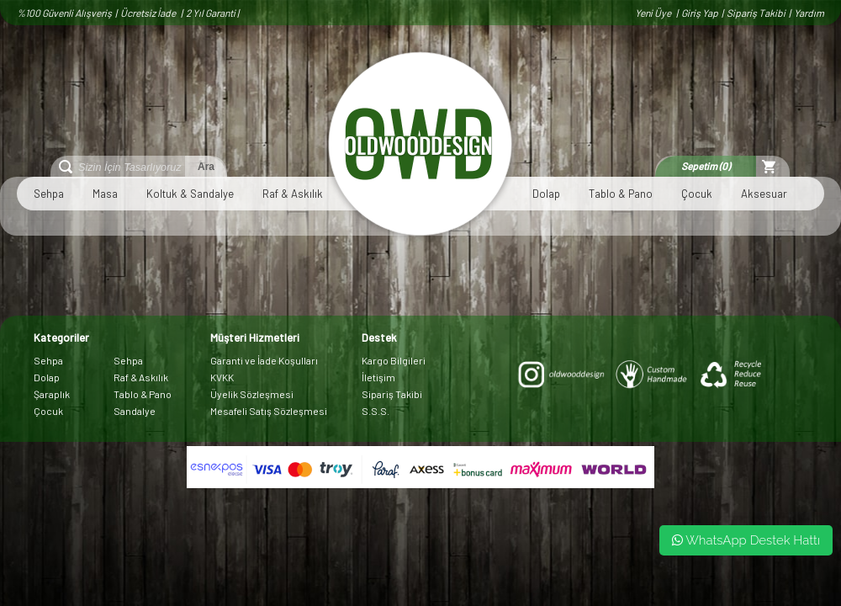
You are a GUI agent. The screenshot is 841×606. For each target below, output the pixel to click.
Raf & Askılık (292, 193)
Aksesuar (764, 193)
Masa (105, 193)
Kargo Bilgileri (394, 360)
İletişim (378, 377)
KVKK (222, 377)
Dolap (546, 193)
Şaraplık (52, 394)
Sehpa (49, 193)
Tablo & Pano (621, 193)
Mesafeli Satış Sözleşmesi (268, 411)
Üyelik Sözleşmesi (252, 394)
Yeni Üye (654, 13)
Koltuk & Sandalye (190, 193)
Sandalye (135, 411)
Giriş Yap (699, 13)
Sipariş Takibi (756, 13)
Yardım (809, 13)
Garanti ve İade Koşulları (264, 360)
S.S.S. (375, 411)
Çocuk (696, 193)
